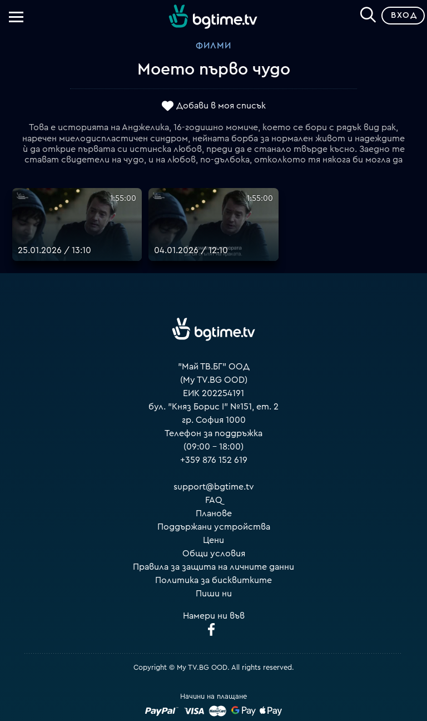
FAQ (213, 500)
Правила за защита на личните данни (213, 566)
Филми (213, 45)
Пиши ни (214, 593)
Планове (214, 513)
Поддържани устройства (213, 526)
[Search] (368, 13)
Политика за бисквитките (213, 580)
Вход (404, 15)
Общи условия (213, 553)
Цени (213, 540)
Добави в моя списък (221, 105)
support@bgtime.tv (213, 486)
